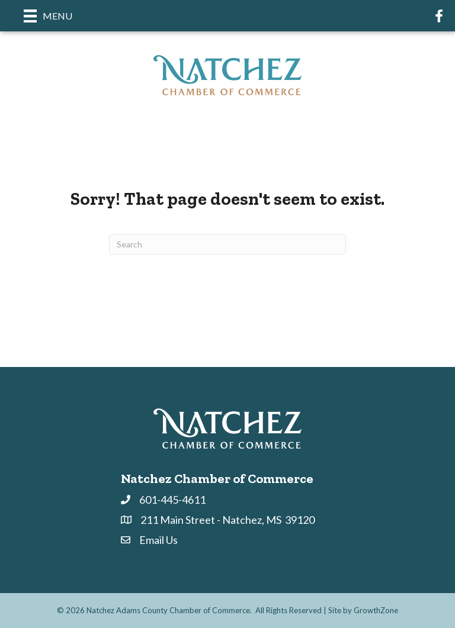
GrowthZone (376, 610)
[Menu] (48, 15)
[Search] (227, 244)
